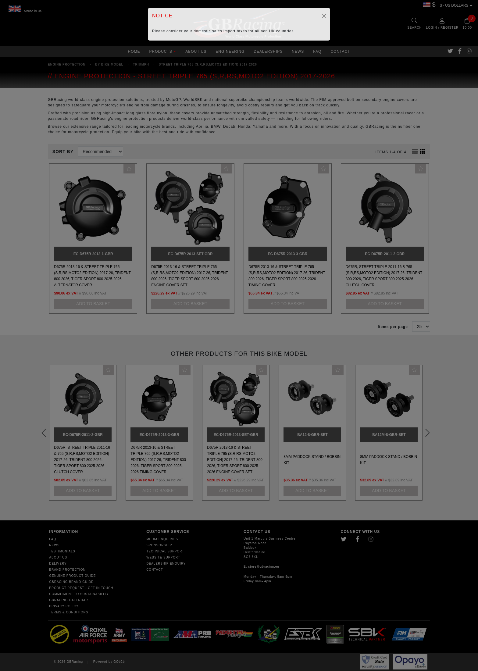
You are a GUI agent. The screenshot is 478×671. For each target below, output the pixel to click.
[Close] (324, 16)
